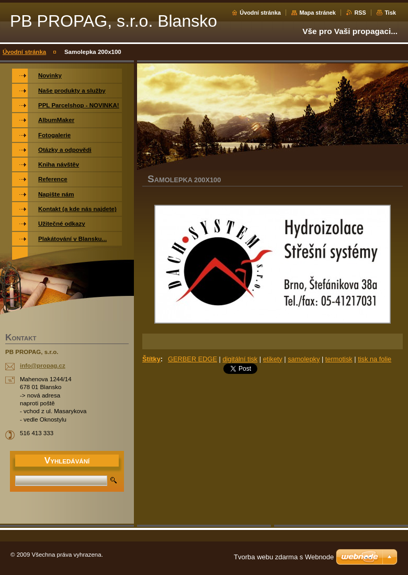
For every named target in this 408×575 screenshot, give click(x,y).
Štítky (151, 359)
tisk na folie (374, 359)
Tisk (390, 12)
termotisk (339, 359)
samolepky (304, 359)
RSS (360, 12)
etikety (272, 359)
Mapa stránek (317, 12)
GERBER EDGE (192, 359)
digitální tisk (239, 359)
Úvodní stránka (260, 12)
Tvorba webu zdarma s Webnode (284, 557)
